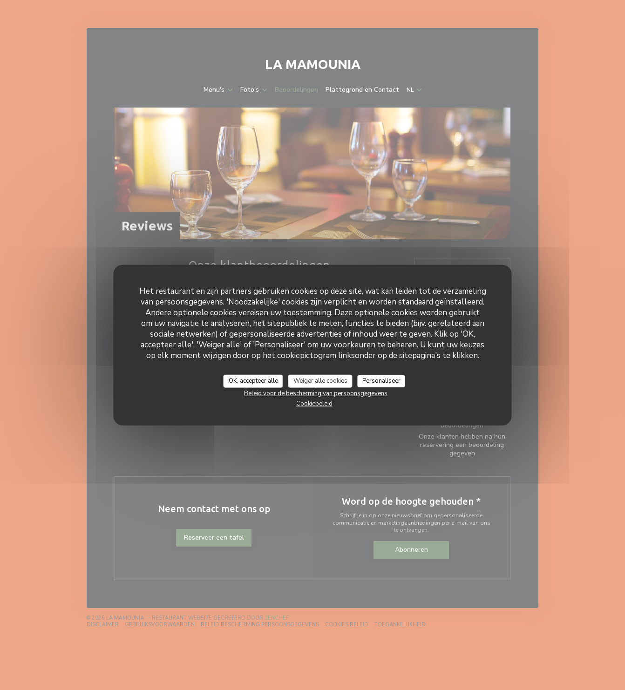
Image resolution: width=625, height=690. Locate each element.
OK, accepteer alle (253, 381)
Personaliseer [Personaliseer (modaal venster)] (381, 381)
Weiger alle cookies (320, 381)
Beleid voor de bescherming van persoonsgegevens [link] (315, 393)
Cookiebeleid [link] (314, 403)
